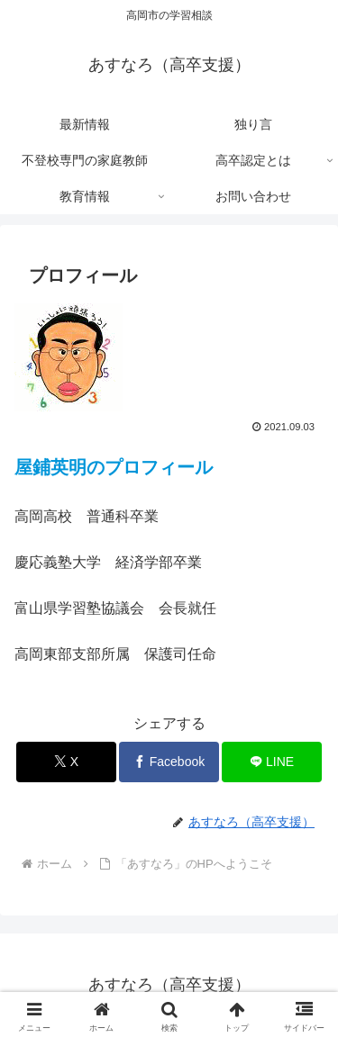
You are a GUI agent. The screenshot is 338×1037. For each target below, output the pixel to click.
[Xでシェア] (66, 762)
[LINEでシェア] (272, 762)
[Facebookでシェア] (169, 762)
